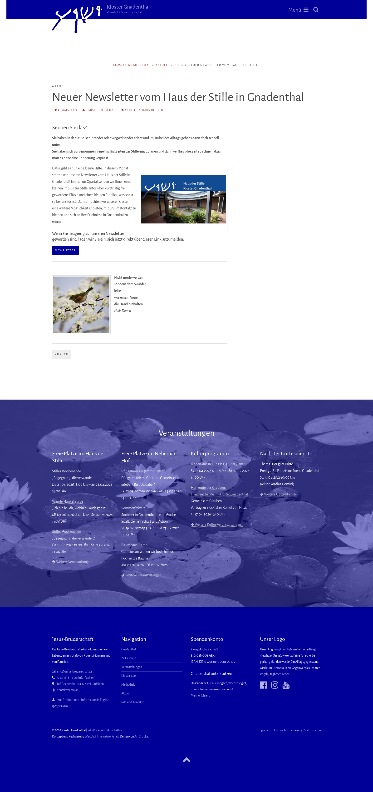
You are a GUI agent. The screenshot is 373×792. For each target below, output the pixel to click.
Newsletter (65, 250)
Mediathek (128, 684)
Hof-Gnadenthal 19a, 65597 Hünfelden (80, 684)
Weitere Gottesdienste (278, 494)
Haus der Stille (154, 110)
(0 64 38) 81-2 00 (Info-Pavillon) (75, 677)
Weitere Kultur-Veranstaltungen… (217, 524)
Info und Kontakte (132, 702)
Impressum (265, 730)
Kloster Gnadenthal (128, 9)
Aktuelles (133, 110)
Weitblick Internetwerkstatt (102, 736)
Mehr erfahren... (201, 695)
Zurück (61, 354)
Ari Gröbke (141, 736)
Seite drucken (312, 730)
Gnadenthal (128, 649)
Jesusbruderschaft (101, 110)
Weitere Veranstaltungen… (73, 562)
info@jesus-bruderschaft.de (74, 671)
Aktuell (162, 65)
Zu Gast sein (128, 658)
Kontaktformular (67, 690)
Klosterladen (129, 676)
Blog (179, 65)
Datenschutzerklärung (288, 730)
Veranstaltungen (131, 667)
